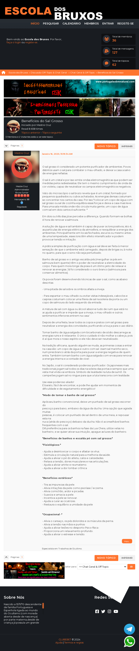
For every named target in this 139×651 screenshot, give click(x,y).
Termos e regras (74, 642)
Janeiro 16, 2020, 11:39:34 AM (57, 154)
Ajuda (58, 642)
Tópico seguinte (52, 132)
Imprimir (127, 146)
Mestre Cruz (22, 153)
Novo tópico (106, 146)
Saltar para (70, 566)
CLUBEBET (65, 639)
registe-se (31, 42)
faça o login (14, 42)
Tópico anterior (30, 132)
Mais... (127, 541)
